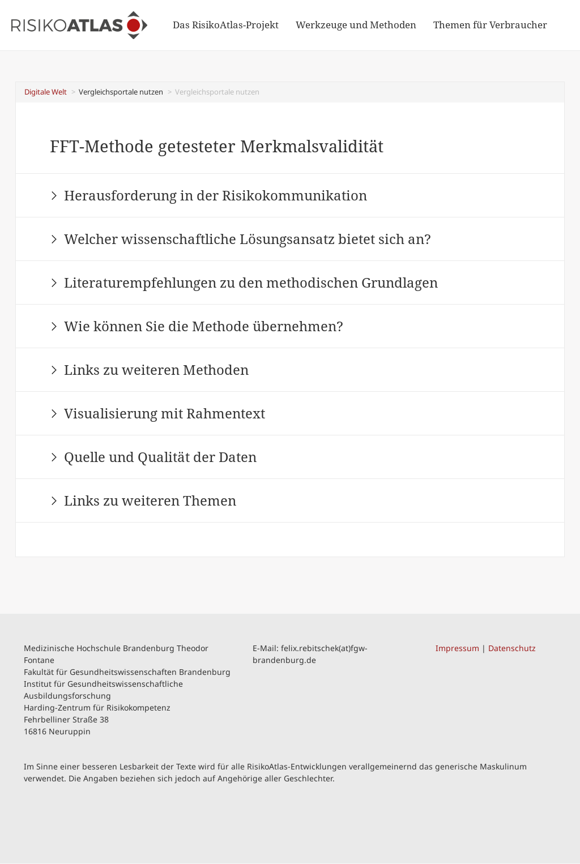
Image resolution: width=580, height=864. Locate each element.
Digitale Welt (45, 92)
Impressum (457, 648)
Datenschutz (512, 648)
